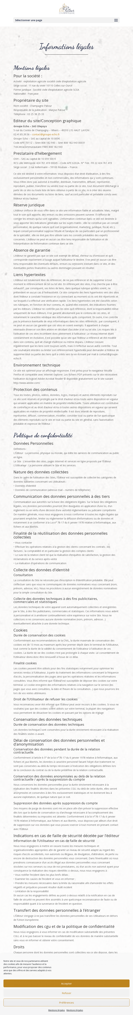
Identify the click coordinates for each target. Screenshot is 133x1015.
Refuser (66, 993)
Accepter (66, 983)
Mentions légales (56, 1010)
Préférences (66, 1002)
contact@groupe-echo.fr (46, 134)
